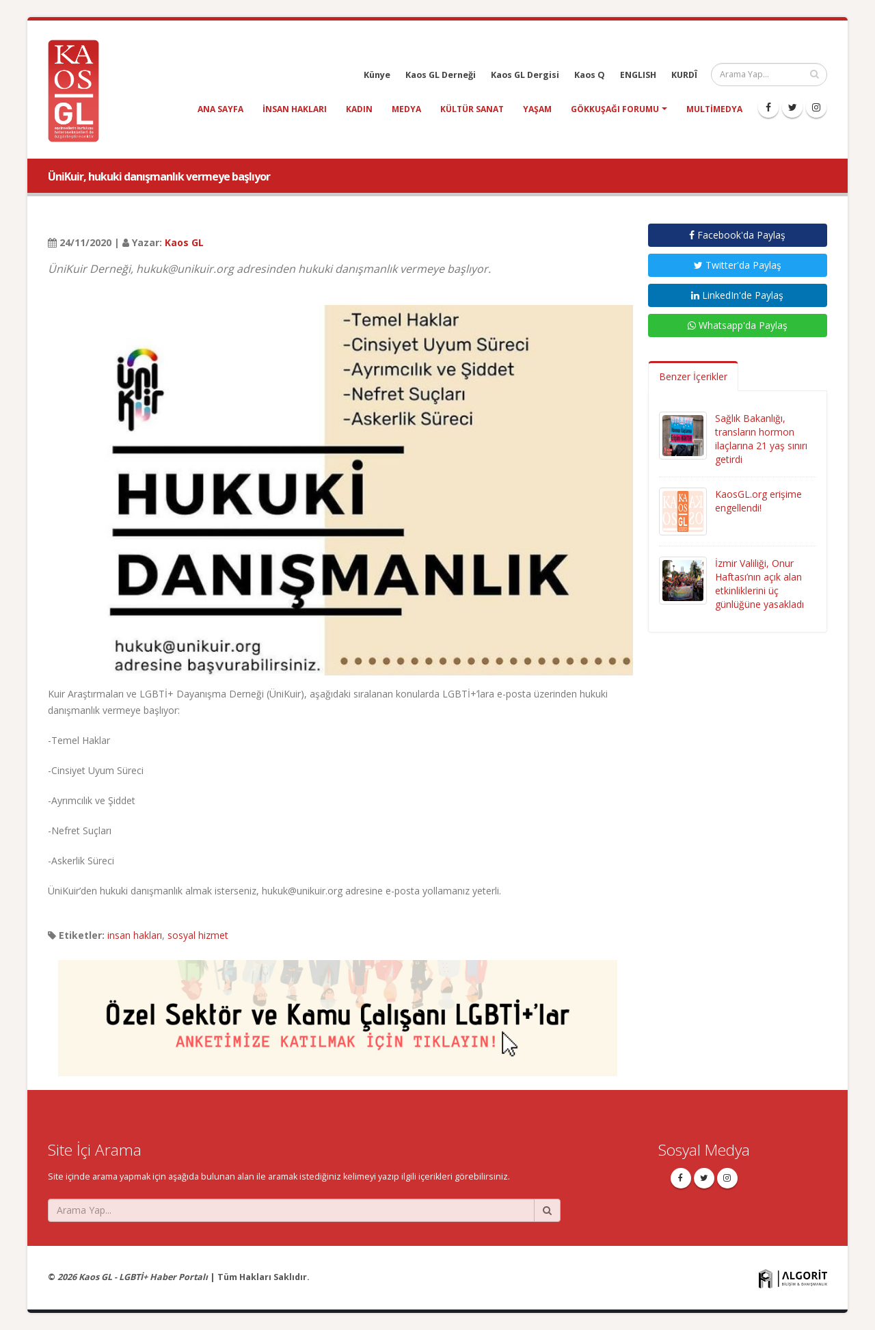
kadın (359, 109)
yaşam (537, 109)
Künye (377, 75)
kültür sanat (472, 109)
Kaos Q (589, 75)
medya (406, 109)
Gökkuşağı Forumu (615, 109)
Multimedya (714, 109)
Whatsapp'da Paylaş (738, 325)
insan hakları (294, 109)
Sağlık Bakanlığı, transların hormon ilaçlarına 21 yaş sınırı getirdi (761, 439)
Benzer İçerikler (693, 376)
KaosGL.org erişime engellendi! (758, 501)
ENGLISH (638, 75)
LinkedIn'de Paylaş (737, 295)
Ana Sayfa (220, 109)
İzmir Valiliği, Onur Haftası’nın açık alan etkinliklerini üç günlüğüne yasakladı (759, 584)
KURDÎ (684, 75)
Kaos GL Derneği (440, 75)
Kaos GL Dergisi (525, 75)
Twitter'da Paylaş (737, 264)
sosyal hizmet (197, 935)
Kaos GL (184, 242)
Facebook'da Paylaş (737, 234)
